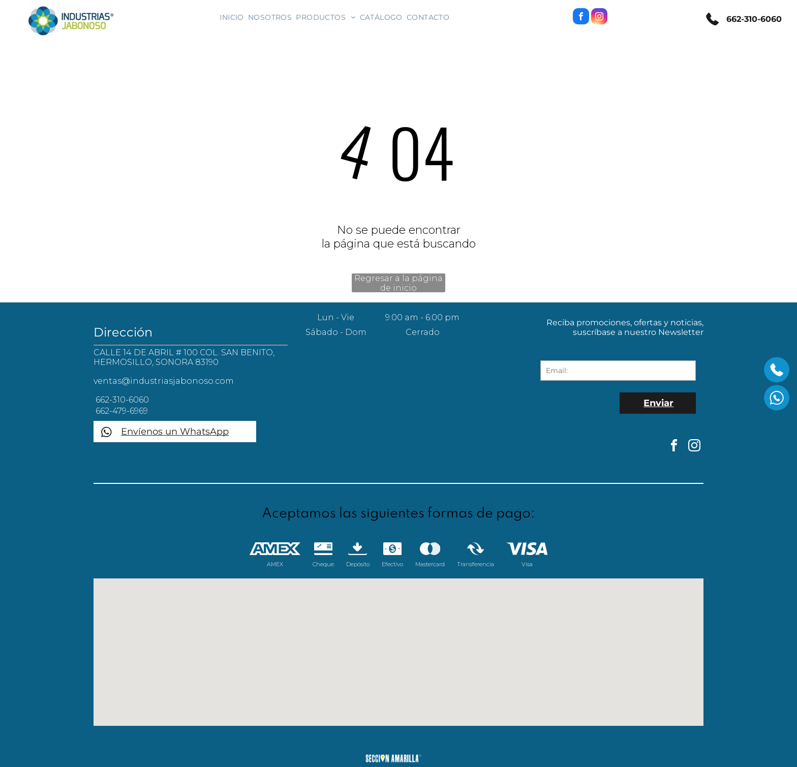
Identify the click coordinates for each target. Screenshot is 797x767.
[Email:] (618, 370)
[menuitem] (232, 17)
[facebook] (581, 17)
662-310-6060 (753, 19)
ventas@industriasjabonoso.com (164, 381)
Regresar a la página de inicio (398, 282)
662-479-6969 (121, 411)
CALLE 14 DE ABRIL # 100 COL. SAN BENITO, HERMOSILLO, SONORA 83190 (184, 357)
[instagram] (599, 17)
